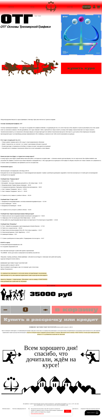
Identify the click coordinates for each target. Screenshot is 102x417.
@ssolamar (64, 332)
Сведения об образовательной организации (90, 408)
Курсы (32, 7)
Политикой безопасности (37, 413)
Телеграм (70, 7)
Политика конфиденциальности (19, 408)
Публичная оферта (6, 408)
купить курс (81, 68)
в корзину (76, 309)
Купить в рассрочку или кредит (51, 319)
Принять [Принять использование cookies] (67, 411)
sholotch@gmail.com (62, 405)
